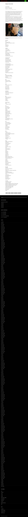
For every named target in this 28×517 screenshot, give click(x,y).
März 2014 (2, 406)
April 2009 (2, 483)
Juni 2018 (2, 339)
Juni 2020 (2, 309)
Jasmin (11, 9)
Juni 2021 (2, 296)
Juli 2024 (2, 249)
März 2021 (2, 300)
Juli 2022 (2, 279)
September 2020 (3, 305)
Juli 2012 (2, 432)
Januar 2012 (2, 440)
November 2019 (3, 318)
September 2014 (3, 398)
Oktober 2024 (2, 245)
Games (2, 493)
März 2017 (2, 359)
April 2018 (2, 342)
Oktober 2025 (2, 229)
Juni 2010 (2, 465)
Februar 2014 (2, 407)
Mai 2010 (2, 466)
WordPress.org (3, 512)
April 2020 (2, 312)
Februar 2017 (2, 360)
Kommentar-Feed (3, 511)
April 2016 (2, 373)
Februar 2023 (2, 270)
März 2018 (2, 343)
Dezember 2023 (3, 258)
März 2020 (2, 313)
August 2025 (2, 232)
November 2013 (3, 411)
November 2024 (3, 244)
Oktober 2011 (2, 444)
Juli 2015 (2, 385)
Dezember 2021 (3, 288)
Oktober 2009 (2, 475)
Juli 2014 (2, 401)
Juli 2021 (2, 295)
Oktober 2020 (2, 304)
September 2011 (3, 445)
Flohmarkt (2, 492)
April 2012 (2, 436)
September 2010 (3, 461)
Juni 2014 (2, 402)
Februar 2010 (2, 470)
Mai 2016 (2, 372)
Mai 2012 (2, 435)
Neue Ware (8, 8)
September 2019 (3, 321)
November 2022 (3, 274)
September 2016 (3, 367)
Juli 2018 (2, 338)
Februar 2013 (2, 423)
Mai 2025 (2, 236)
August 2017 (2, 352)
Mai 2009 (2, 482)
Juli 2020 (2, 308)
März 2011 (2, 453)
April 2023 (2, 267)
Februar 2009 (2, 486)
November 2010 (3, 458)
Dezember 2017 (3, 347)
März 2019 (2, 329)
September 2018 (3, 335)
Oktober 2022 (2, 275)
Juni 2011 (2, 449)
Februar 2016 (2, 376)
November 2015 (3, 380)
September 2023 (3, 262)
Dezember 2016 (3, 363)
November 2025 (3, 228)
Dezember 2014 (3, 394)
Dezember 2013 (3, 410)
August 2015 (2, 384)
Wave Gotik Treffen (3, 502)
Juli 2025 (2, 233)
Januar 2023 (2, 271)
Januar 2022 (2, 287)
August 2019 (2, 322)
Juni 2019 (2, 325)
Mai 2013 (2, 419)
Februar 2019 (2, 330)
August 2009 (2, 478)
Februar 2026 (2, 224)
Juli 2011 (2, 448)
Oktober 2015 (2, 381)
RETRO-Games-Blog (4, 0)
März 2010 (2, 469)
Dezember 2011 (3, 441)
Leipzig (2, 496)
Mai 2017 (2, 356)
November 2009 (3, 474)
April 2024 (2, 253)
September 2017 (3, 351)
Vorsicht (2, 501)
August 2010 (2, 462)
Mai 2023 (2, 266)
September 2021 (3, 292)
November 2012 (3, 427)
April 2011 (2, 452)
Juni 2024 (2, 250)
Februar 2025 (2, 240)
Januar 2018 (2, 346)
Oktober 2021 (2, 291)
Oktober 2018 (2, 334)
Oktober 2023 (2, 261)
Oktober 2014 (2, 397)
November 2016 (3, 364)
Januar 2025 (2, 241)
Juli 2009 (2, 479)
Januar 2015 (2, 393)
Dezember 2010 (3, 457)
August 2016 (2, 368)
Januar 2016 (2, 377)
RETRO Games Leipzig (3, 497)
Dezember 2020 (3, 301)
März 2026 (2, 223)
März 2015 (2, 390)
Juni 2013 (2, 418)
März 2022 (2, 284)
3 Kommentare (14, 9)
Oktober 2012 (2, 428)
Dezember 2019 (3, 317)
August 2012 (2, 431)
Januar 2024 (2, 257)
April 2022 (2, 283)
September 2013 (3, 414)
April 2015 (2, 389)
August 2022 (2, 278)
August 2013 (2, 415)
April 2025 (2, 237)
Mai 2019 (2, 326)
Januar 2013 (2, 424)
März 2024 (2, 254)
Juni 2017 (2, 355)
